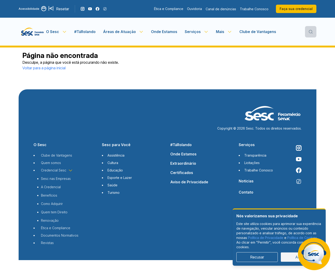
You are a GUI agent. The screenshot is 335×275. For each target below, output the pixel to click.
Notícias (246, 181)
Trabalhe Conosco (254, 9)
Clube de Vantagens (257, 31)
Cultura (112, 163)
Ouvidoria (194, 9)
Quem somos (51, 163)
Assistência (115, 155)
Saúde (112, 185)
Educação (115, 170)
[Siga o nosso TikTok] (105, 9)
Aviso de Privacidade (189, 182)
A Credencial (51, 187)
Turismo (113, 193)
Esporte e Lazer (119, 178)
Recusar (257, 257)
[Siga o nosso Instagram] (82, 9)
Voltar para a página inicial (44, 68)
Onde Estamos (164, 31)
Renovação (50, 220)
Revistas (47, 243)
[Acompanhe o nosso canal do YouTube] (90, 9)
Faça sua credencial (296, 9)
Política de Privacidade (265, 238)
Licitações (252, 163)
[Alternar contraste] (44, 9)
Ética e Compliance (168, 9)
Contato (246, 192)
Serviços (247, 144)
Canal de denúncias (221, 9)
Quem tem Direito (54, 212)
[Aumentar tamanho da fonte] (51, 9)
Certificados (181, 172)
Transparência (255, 155)
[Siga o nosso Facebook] (97, 9)
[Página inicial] (32, 31)
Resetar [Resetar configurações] (62, 9)
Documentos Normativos (59, 235)
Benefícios (49, 195)
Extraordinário (183, 163)
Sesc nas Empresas (56, 179)
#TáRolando (85, 31)
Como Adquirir (52, 204)
